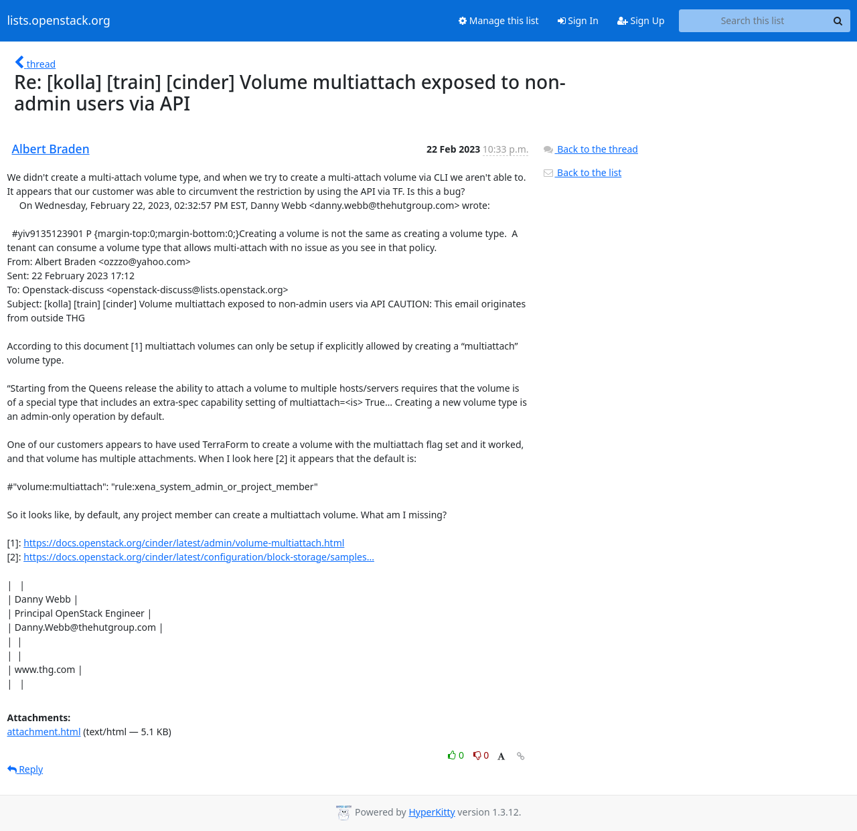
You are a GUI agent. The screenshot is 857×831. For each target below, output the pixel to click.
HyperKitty (431, 812)
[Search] (838, 20)
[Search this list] (753, 20)
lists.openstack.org (58, 21)
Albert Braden (51, 149)
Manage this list (499, 20)
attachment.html (44, 731)
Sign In (578, 20)
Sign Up (641, 20)
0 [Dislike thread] (481, 755)
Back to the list (581, 172)
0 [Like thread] (457, 755)
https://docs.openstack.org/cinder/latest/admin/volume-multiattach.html (183, 542)
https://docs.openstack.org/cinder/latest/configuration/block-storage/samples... (198, 556)
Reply (25, 769)
